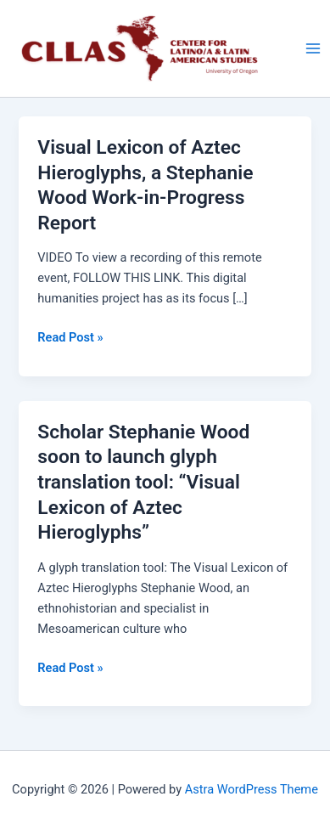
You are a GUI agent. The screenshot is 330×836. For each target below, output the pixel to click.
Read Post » (70, 337)
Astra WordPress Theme (251, 789)
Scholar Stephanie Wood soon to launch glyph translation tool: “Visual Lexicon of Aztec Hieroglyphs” (143, 483)
